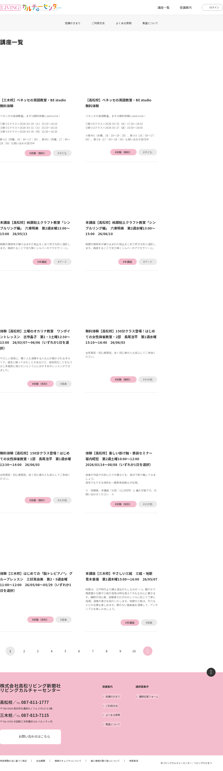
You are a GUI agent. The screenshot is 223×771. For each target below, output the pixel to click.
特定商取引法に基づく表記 (13, 761)
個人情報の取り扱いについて (105, 761)
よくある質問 (123, 23)
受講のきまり (72, 23)
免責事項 (133, 761)
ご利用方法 (98, 23)
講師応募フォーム (147, 696)
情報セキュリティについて (68, 761)
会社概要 (40, 761)
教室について (150, 23)
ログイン (214, 7)
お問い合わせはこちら (34, 736)
